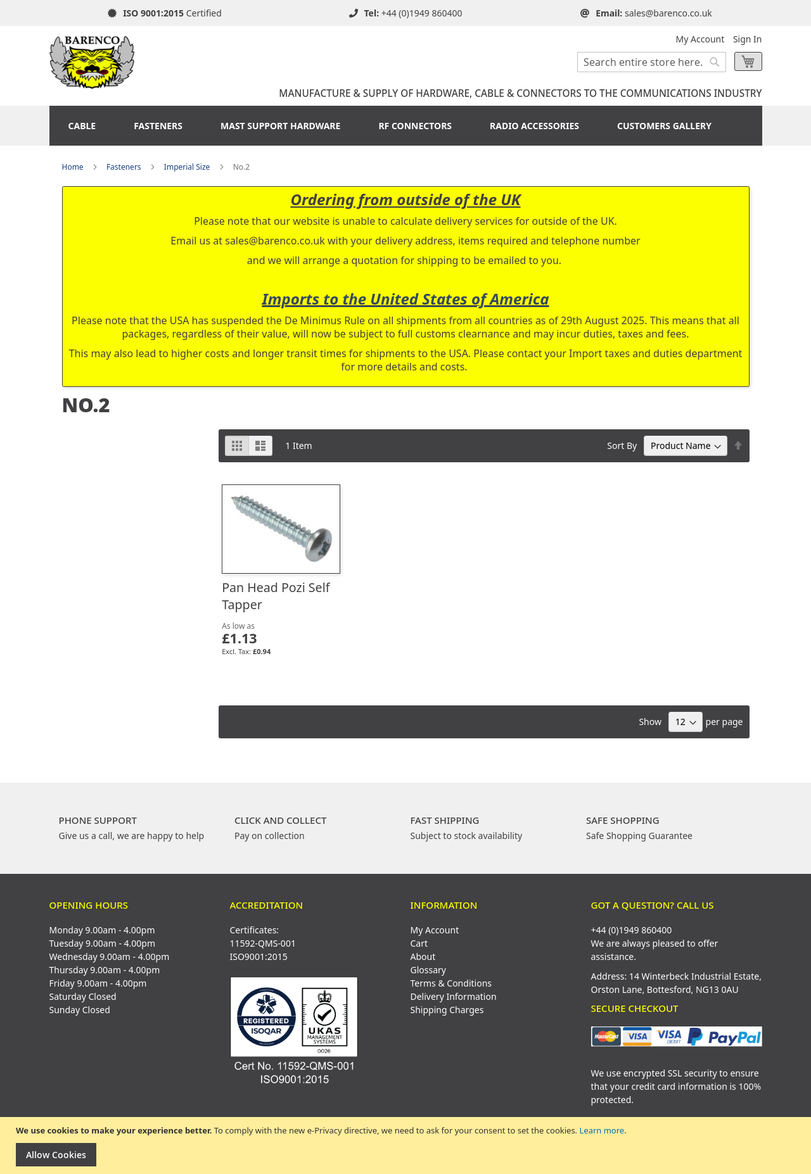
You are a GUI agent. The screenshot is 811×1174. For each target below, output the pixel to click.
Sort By (622, 445)
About (423, 956)
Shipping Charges (447, 1010)
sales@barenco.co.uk (668, 13)
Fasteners (123, 166)
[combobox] (651, 62)
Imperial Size (187, 166)
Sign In (747, 39)
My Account (700, 39)
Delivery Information (454, 996)
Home (73, 166)
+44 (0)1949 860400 (422, 13)
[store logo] (92, 57)
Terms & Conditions (451, 983)
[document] (407, 1146)
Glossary (428, 970)
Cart (419, 943)
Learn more (601, 1130)
